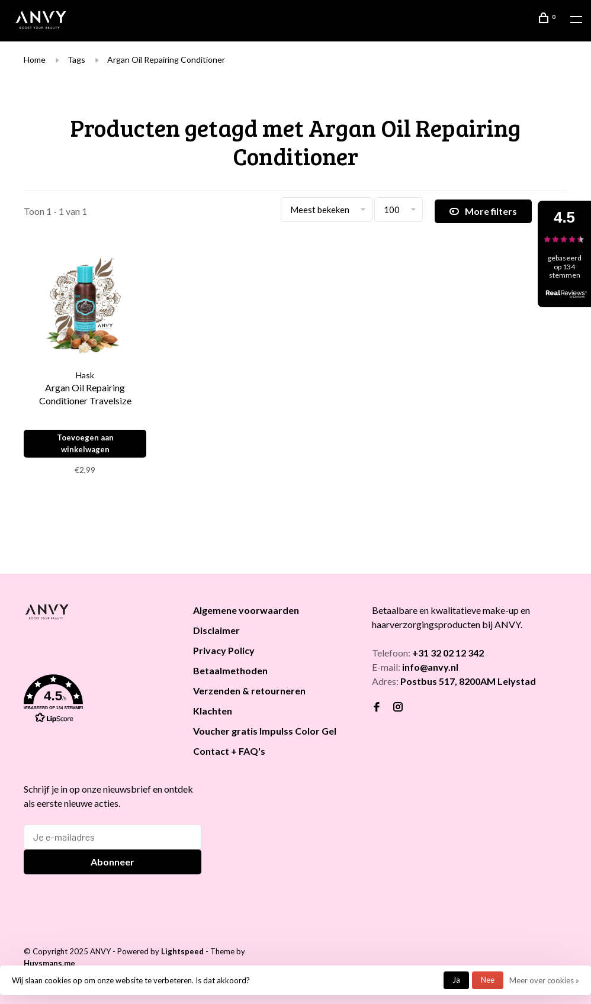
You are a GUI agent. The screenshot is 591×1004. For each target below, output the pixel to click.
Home (35, 59)
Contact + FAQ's (229, 751)
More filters (483, 211)
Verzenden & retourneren (249, 690)
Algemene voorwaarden (246, 610)
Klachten (212, 710)
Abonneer (112, 861)
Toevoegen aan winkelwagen (85, 443)
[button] (93, 701)
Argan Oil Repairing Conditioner (166, 59)
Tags (76, 59)
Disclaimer (216, 630)
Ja (456, 979)
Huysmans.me (49, 963)
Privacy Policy (224, 650)
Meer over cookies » (544, 980)
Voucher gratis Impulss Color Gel (264, 730)
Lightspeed (182, 951)
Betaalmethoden (230, 670)
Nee (487, 979)
